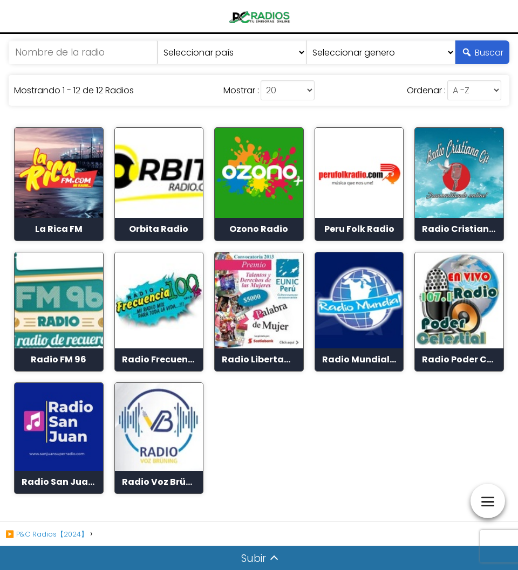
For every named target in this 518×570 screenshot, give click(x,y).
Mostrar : (241, 90)
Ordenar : (426, 90)
